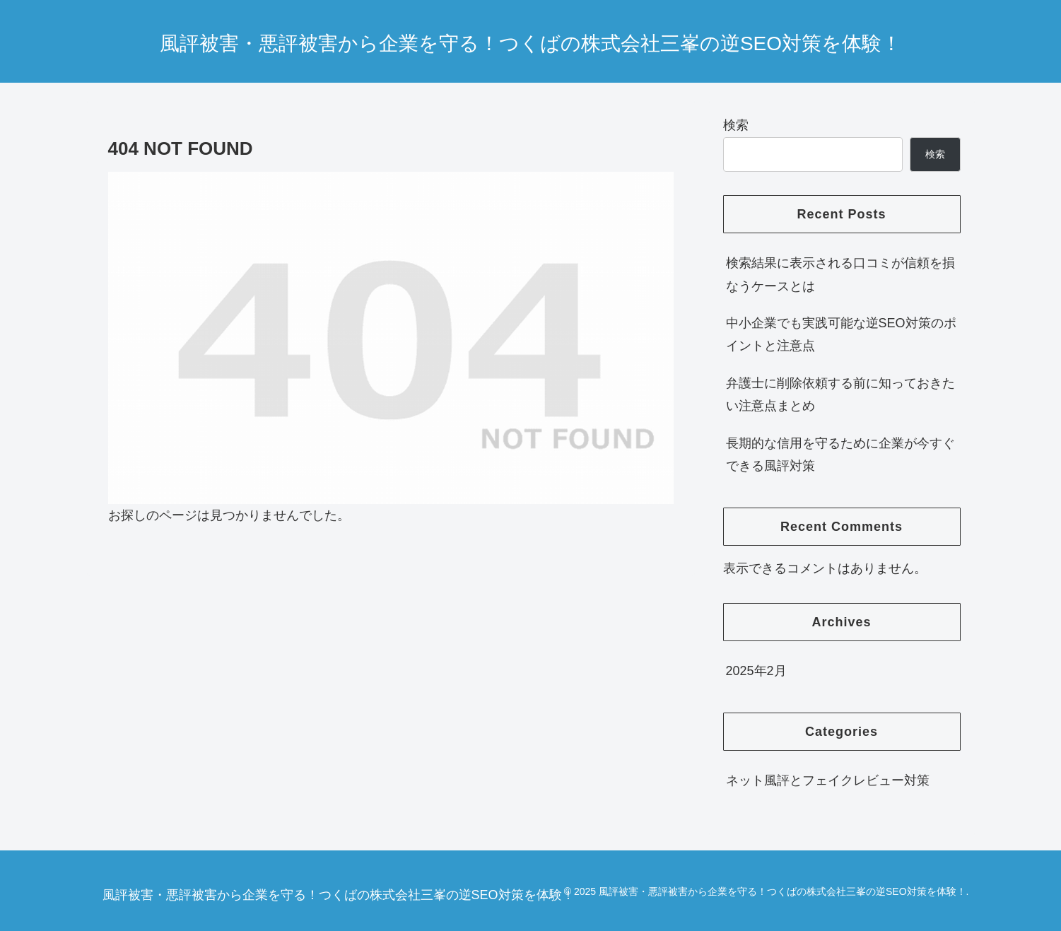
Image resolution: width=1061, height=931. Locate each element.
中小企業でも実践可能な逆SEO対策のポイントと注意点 (841, 334)
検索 (736, 125)
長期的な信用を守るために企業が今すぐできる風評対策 (840, 454)
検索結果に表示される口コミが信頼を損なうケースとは (840, 274)
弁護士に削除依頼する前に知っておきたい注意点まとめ (840, 394)
